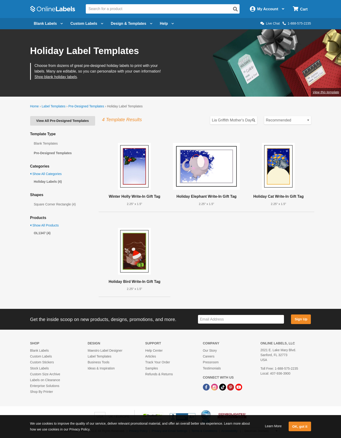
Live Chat (270, 23)
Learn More (273, 426)
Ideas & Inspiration (101, 368)
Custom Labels (41, 356)
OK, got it (299, 426)
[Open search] (235, 9)
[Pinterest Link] (231, 387)
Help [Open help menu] (167, 24)
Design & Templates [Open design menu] (131, 24)
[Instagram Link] (215, 387)
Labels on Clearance (45, 380)
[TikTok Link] (223, 387)
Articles (150, 356)
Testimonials (212, 368)
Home (34, 106)
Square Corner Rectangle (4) (55, 204)
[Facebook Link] (207, 387)
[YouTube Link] (238, 387)
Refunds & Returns (159, 374)
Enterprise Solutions (44, 386)
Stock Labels (39, 368)
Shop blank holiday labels (56, 77)
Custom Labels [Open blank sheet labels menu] (86, 24)
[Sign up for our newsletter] (241, 319)
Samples (151, 368)
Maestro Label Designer (105, 350)
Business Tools (98, 362)
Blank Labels (39, 350)
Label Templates (53, 106)
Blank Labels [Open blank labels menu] (48, 24)
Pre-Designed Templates (86, 106)
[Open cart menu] (300, 9)
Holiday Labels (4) (48, 181)
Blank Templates (46, 143)
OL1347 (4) (42, 233)
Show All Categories (46, 174)
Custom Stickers (42, 362)
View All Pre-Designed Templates (62, 121)
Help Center (154, 350)
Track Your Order (157, 362)
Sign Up (301, 319)
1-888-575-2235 (297, 23)
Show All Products (44, 225)
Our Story (210, 350)
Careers (209, 356)
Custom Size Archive (45, 374)
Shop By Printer (41, 392)
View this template (326, 92)
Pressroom (211, 362)
